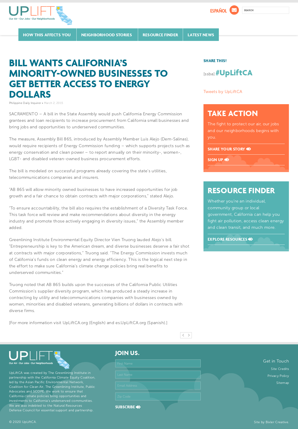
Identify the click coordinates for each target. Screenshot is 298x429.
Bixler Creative (277, 422)
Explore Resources (230, 239)
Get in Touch (276, 361)
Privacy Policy (278, 376)
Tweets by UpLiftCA (222, 91)
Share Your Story (229, 149)
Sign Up (218, 159)
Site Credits (280, 369)
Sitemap (282, 383)
